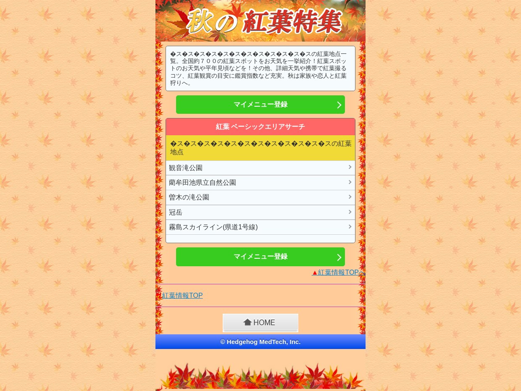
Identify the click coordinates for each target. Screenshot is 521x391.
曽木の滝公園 (189, 197)
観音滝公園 (186, 167)
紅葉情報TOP (182, 295)
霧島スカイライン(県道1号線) (213, 227)
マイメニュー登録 (260, 104)
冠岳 (175, 212)
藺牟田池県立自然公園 (202, 182)
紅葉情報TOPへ (339, 272)
